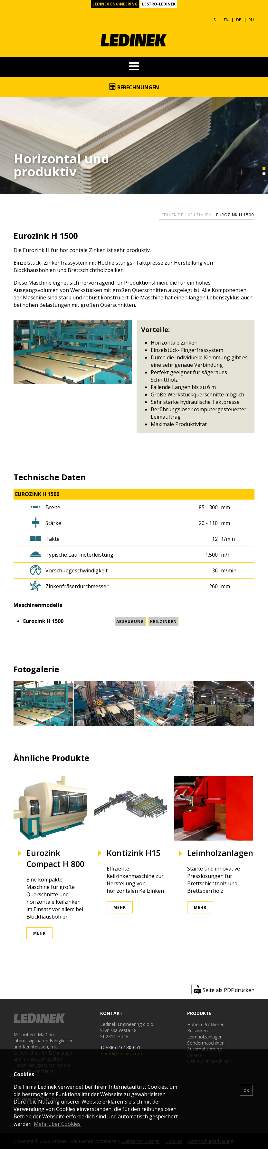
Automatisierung (204, 1049)
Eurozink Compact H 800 (55, 858)
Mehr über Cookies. (57, 1123)
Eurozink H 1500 (235, 215)
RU (251, 20)
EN (226, 20)
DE (238, 20)
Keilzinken (200, 215)
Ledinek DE (171, 215)
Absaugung (130, 621)
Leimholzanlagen (220, 852)
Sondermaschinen (206, 1043)
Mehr (39, 933)
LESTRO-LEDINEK (159, 4)
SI (215, 20)
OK (246, 1090)
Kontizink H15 (133, 852)
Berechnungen (134, 87)
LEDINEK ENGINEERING (115, 4)
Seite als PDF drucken (228, 990)
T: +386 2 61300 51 (120, 1047)
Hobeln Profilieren (206, 1024)
